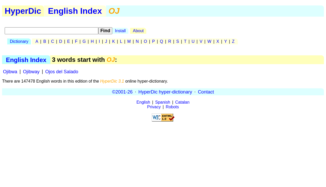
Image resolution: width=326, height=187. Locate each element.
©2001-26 (122, 91)
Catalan (182, 102)
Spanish (162, 102)
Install (120, 31)
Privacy (154, 107)
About (138, 31)
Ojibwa (10, 71)
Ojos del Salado (61, 71)
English (143, 102)
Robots (172, 107)
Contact (206, 91)
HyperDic (23, 11)
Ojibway (31, 71)
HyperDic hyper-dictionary (165, 91)
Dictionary (19, 41)
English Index (75, 11)
